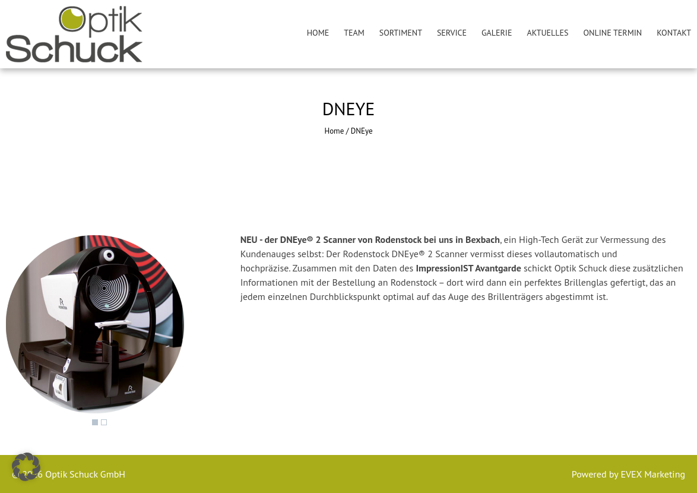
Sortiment (400, 32)
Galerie (496, 32)
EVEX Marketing (651, 474)
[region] (95, 333)
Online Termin (613, 32)
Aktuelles (547, 32)
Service (452, 32)
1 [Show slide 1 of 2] (95, 422)
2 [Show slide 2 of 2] (104, 422)
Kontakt (674, 32)
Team (354, 32)
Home (318, 32)
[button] (26, 467)
